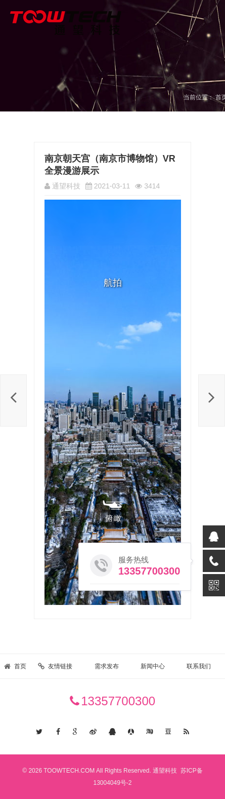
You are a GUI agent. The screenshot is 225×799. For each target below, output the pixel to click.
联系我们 (199, 666)
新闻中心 (153, 666)
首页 (20, 666)
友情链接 (60, 666)
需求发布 (107, 666)
